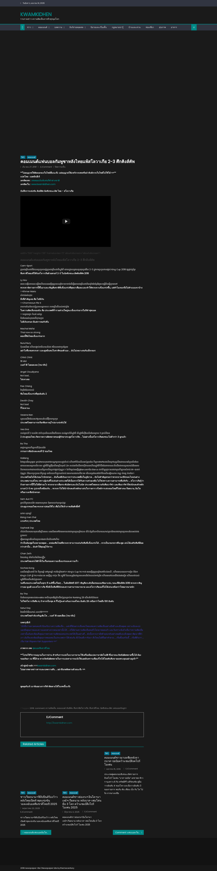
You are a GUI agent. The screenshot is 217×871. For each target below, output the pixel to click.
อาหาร (174, 27)
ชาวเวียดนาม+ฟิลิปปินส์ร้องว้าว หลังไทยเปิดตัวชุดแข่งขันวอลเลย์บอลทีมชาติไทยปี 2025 (39, 800)
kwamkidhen (36, 14)
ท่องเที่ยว (150, 27)
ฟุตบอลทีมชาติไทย (41, 648)
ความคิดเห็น (51, 708)
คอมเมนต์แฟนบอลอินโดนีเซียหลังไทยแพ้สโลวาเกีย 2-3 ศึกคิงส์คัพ (37, 832)
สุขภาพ (162, 27)
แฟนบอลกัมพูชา (120, 708)
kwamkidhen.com (46, 665)
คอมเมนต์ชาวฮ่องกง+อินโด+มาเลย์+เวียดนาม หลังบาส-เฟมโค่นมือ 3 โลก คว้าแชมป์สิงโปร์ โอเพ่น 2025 (81, 802)
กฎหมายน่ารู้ (117, 27)
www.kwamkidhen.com (43, 184)
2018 (32, 708)
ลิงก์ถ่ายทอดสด (76, 27)
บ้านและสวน (135, 27)
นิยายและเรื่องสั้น (99, 27)
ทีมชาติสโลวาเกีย (81, 708)
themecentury (67, 868)
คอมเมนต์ (42, 27)
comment (40, 708)
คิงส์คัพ (69, 708)
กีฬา (23, 157)
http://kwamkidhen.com (59, 722)
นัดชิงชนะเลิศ (106, 708)
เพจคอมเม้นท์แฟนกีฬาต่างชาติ (45, 180)
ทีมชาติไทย (94, 708)
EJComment (46, 166)
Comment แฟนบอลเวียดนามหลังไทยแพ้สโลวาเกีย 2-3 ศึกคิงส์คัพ (129, 832)
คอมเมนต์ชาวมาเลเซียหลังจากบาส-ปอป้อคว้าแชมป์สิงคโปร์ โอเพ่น (122, 761)
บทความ (58, 27)
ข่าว (29, 27)
